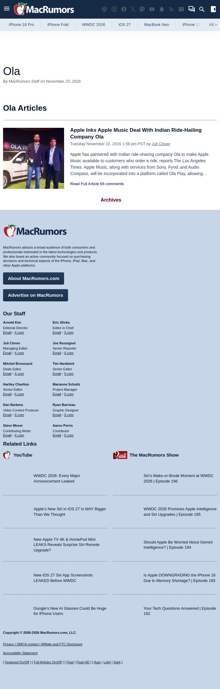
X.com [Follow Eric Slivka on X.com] (69, 332)
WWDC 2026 (93, 24)
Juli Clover (161, 144)
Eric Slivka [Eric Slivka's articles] (61, 322)
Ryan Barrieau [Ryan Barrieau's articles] (64, 405)
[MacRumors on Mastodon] (142, 9)
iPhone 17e (192, 24)
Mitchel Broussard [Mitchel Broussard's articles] (17, 363)
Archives (111, 200)
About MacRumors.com (33, 278)
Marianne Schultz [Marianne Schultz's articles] (66, 384)
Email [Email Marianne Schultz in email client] (57, 394)
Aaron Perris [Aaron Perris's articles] (63, 425)
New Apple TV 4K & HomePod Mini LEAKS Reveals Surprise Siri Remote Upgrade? (66, 544)
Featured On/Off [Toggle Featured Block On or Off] (17, 662)
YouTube (22, 455)
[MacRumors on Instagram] (114, 9)
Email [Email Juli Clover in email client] (7, 353)
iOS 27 (125, 24)
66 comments (112, 183)
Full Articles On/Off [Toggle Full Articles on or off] (48, 662)
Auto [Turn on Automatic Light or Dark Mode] (97, 662)
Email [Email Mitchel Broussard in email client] (7, 373)
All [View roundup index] (213, 24)
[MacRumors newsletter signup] (181, 9)
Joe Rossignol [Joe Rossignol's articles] (64, 343)
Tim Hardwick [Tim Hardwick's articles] (63, 363)
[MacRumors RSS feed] (171, 9)
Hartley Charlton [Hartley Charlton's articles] (16, 384)
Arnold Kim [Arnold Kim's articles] (12, 322)
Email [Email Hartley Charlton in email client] (7, 394)
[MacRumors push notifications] (162, 9)
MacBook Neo (156, 24)
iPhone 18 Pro (21, 24)
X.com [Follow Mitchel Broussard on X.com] (19, 373)
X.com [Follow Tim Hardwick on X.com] (69, 373)
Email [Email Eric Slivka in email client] (57, 332)
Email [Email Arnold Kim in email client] (7, 332)
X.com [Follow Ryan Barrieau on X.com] (69, 415)
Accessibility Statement (20, 653)
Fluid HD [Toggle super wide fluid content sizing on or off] (82, 662)
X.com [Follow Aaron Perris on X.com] (69, 435)
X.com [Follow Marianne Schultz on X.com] (69, 394)
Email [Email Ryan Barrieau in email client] (57, 415)
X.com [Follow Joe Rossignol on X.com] (69, 353)
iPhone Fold (57, 24)
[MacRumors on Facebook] (124, 9)
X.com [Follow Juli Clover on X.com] (19, 353)
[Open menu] (6, 9)
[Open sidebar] (213, 9)
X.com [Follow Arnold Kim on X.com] (19, 332)
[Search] (204, 9)
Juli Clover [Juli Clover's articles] (11, 343)
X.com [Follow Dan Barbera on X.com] (19, 415)
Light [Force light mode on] (107, 662)
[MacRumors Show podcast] (104, 9)
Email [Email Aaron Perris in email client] (57, 435)
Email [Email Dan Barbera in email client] (7, 415)
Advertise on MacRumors (35, 295)
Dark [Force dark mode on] (117, 662)
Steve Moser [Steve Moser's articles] (13, 425)
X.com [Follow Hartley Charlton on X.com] (19, 394)
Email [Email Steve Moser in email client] (7, 435)
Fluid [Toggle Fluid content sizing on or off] (70, 662)
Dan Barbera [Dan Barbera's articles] (13, 405)
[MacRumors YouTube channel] (152, 9)
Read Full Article (84, 183)
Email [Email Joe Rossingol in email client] (57, 353)
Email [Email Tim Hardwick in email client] (57, 373)
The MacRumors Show (154, 455)
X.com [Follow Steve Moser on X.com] (19, 435)
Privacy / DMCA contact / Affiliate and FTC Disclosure (42, 644)
